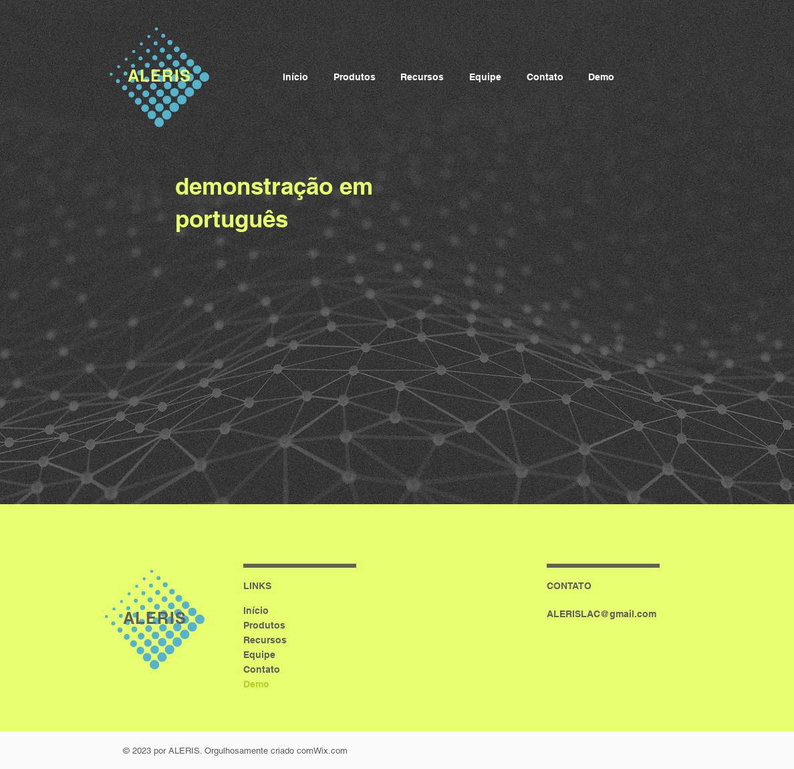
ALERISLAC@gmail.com (601, 614)
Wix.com (330, 751)
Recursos (265, 640)
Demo (256, 684)
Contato (261, 669)
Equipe (259, 654)
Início (256, 610)
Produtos (264, 625)
